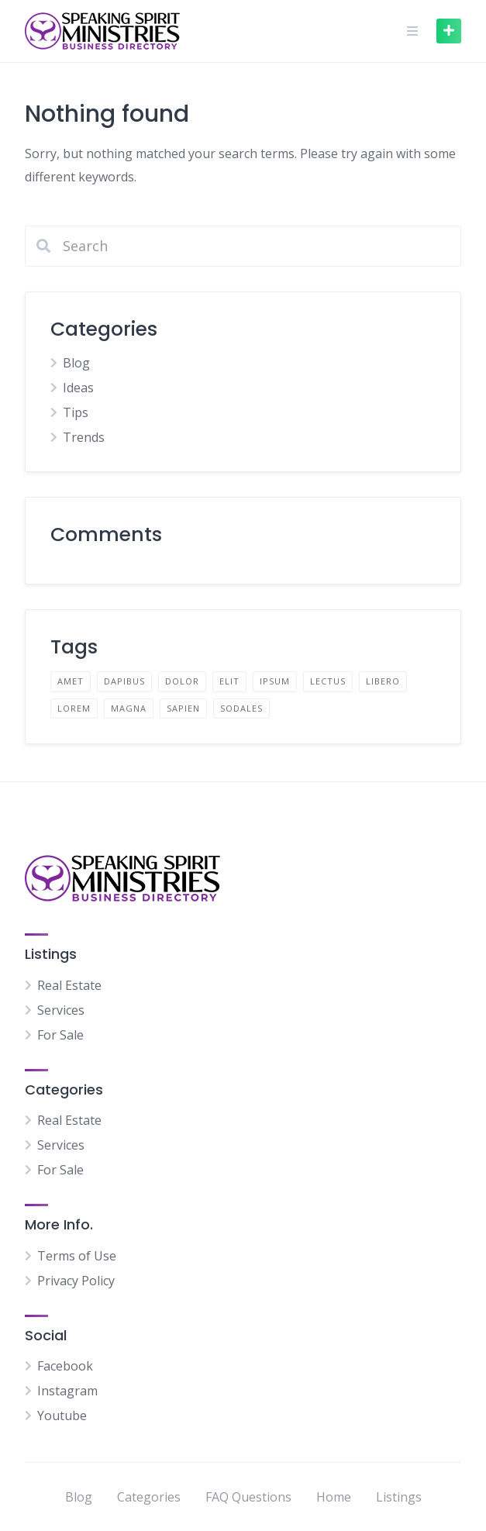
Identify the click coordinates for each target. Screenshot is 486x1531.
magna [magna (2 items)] (128, 708)
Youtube (62, 1415)
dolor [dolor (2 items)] (182, 681)
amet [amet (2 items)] (70, 681)
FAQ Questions (248, 1496)
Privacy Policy (76, 1280)
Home (333, 1496)
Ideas (78, 387)
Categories (149, 1496)
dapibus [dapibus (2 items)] (124, 681)
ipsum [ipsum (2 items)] (275, 681)
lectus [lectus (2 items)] (328, 681)
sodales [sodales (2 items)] (241, 708)
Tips (75, 412)
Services (60, 1010)
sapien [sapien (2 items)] (183, 708)
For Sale (60, 1034)
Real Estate (69, 985)
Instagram (67, 1390)
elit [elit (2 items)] (229, 681)
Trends (84, 437)
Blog (76, 362)
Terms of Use (76, 1255)
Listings (399, 1496)
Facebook (65, 1365)
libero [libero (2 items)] (383, 681)
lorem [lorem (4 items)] (74, 708)
